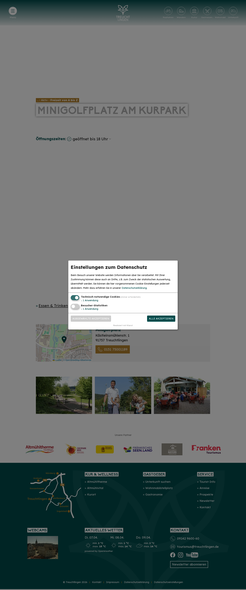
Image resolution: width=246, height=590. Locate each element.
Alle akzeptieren (161, 318)
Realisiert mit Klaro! (123, 325)
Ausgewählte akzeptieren (90, 318)
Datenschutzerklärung (134, 288)
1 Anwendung (89, 300)
